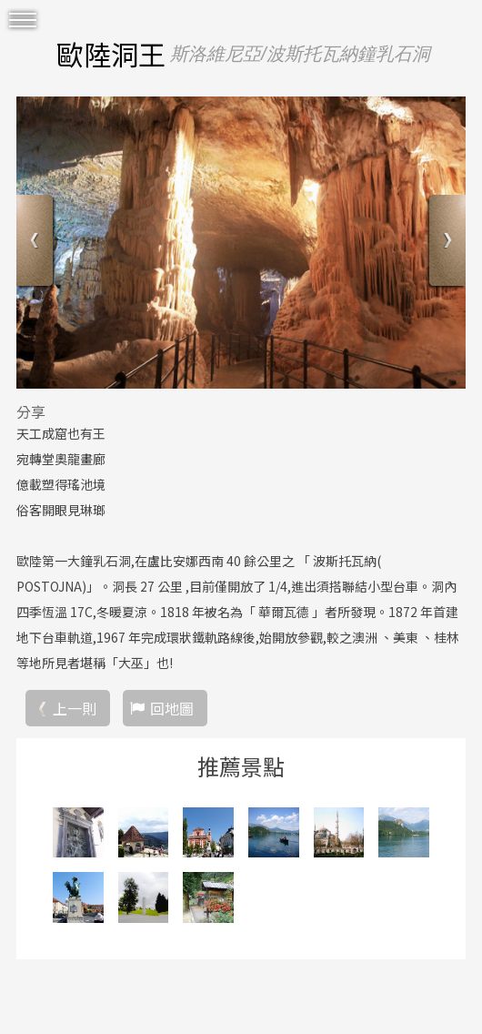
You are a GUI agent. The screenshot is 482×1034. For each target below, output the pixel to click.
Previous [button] (36, 242)
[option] (241, 243)
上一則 (74, 708)
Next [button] (445, 242)
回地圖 (172, 708)
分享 (30, 411)
